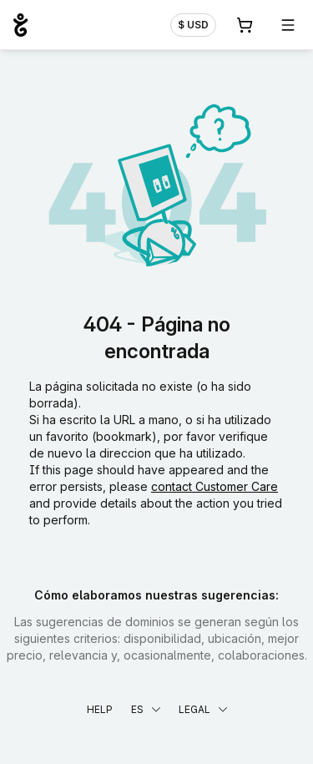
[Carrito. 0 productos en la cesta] (245, 25)
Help (100, 709)
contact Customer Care (214, 486)
